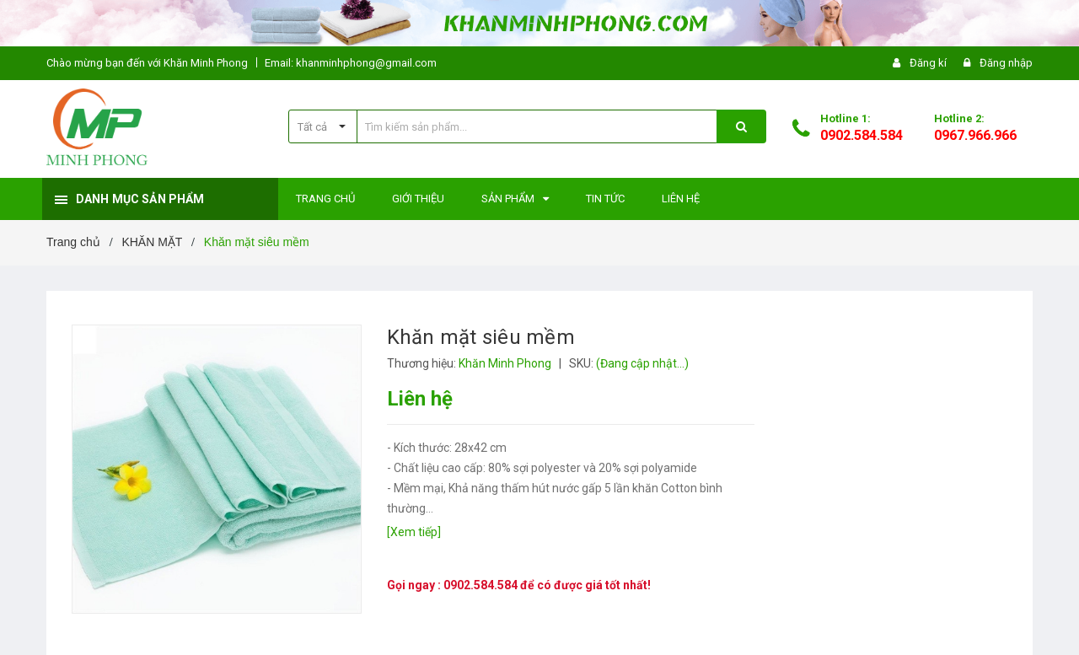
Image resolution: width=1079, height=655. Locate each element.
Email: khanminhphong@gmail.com (351, 62)
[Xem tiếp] (414, 532)
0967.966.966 (975, 135)
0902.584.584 (861, 135)
